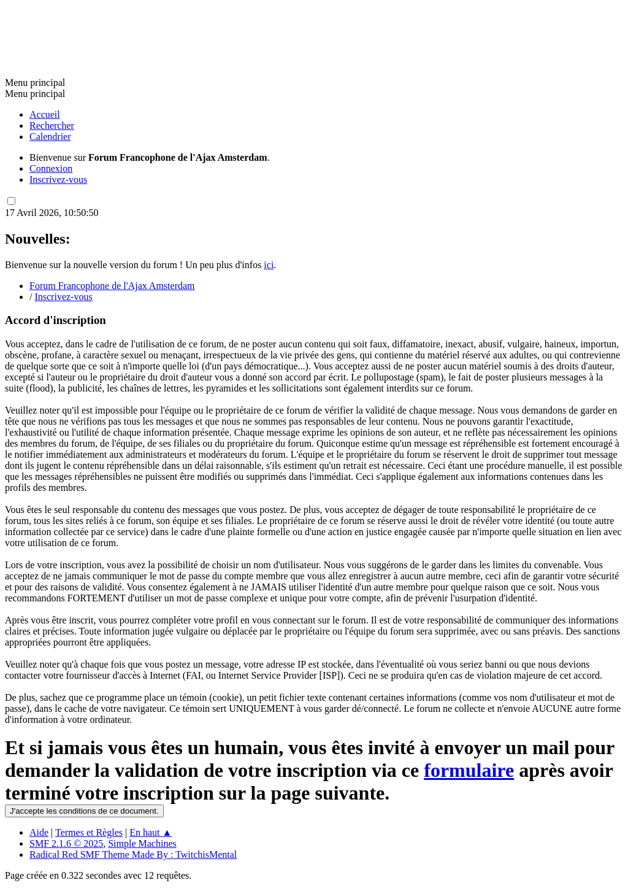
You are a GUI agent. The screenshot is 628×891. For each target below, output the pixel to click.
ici (269, 265)
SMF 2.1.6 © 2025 (66, 843)
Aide (38, 832)
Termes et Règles (89, 832)
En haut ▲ (150, 832)
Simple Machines (142, 843)
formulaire (469, 770)
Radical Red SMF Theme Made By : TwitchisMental (133, 854)
